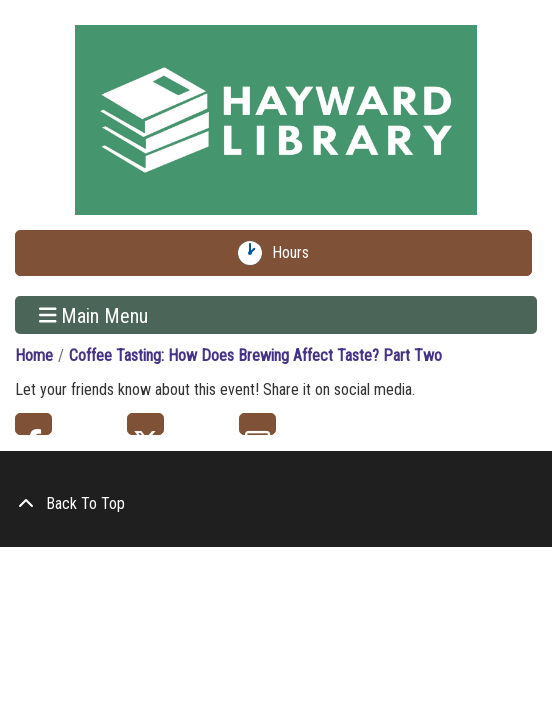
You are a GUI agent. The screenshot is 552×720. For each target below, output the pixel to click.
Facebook (33, 424)
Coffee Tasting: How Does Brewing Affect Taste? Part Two (255, 355)
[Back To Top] (276, 504)
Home (34, 355)
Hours (295, 253)
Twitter (145, 424)
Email (257, 424)
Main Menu (94, 315)
